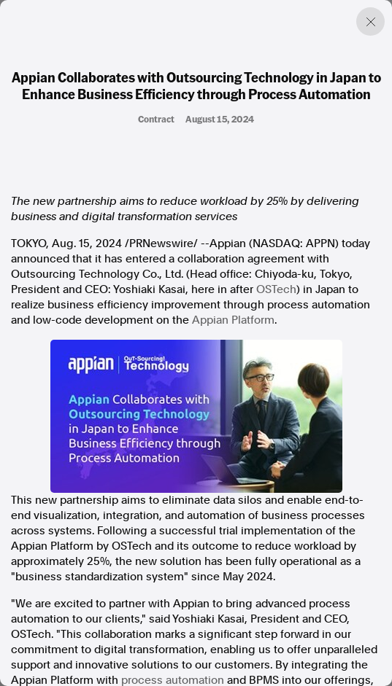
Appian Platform (233, 320)
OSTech (276, 289)
